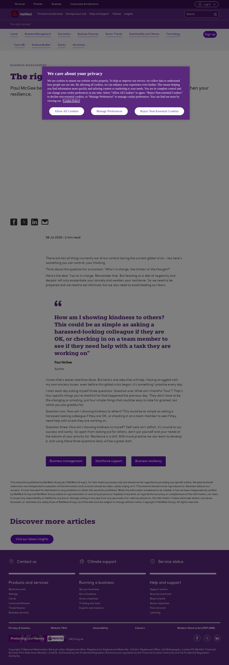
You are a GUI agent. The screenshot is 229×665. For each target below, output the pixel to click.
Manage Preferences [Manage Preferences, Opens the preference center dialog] (109, 111)
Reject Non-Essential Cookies (159, 111)
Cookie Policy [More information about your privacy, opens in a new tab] (71, 100)
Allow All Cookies (67, 111)
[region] (116, 93)
